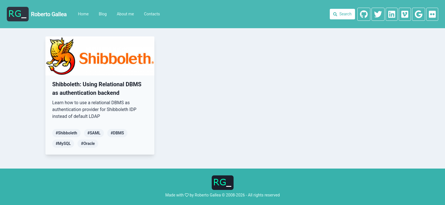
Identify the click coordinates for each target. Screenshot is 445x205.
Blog (103, 14)
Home (83, 14)
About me (125, 14)
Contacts (152, 14)
